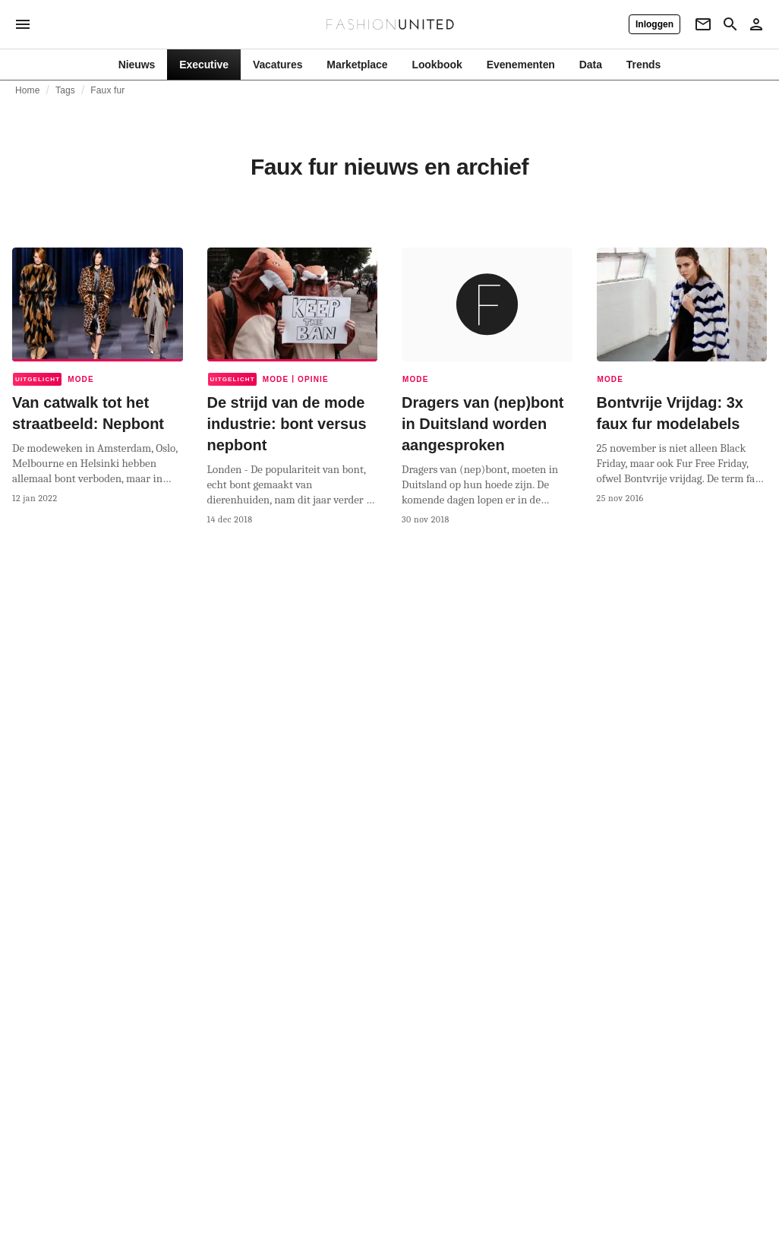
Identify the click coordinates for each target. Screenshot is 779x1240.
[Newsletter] (703, 24)
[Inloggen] (654, 24)
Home (27, 90)
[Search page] (730, 24)
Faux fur (107, 90)
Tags (65, 90)
